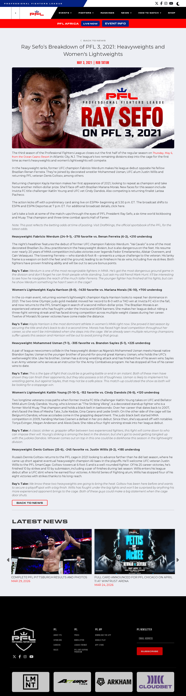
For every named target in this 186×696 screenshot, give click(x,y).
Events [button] (65, 13)
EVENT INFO (115, 23)
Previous (9, 560)
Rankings (107, 13)
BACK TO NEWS (29, 502)
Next (178, 560)
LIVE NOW (90, 23)
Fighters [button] (86, 13)
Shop (171, 13)
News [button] (126, 13)
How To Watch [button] (149, 13)
